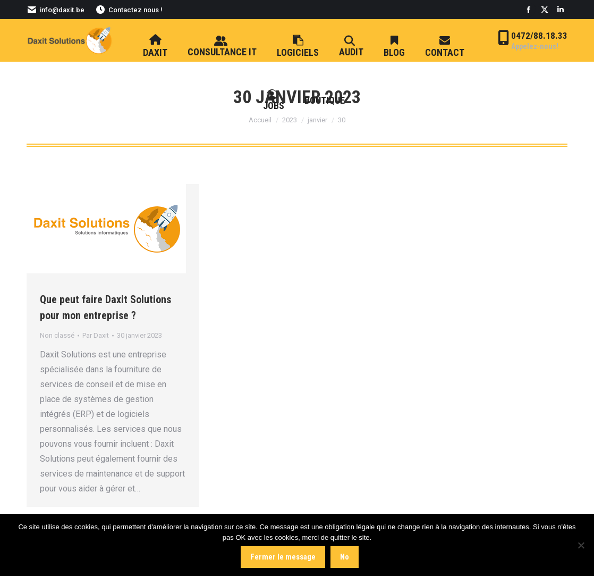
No (344, 557)
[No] (580, 545)
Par (95, 335)
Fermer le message (283, 557)
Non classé (57, 335)
